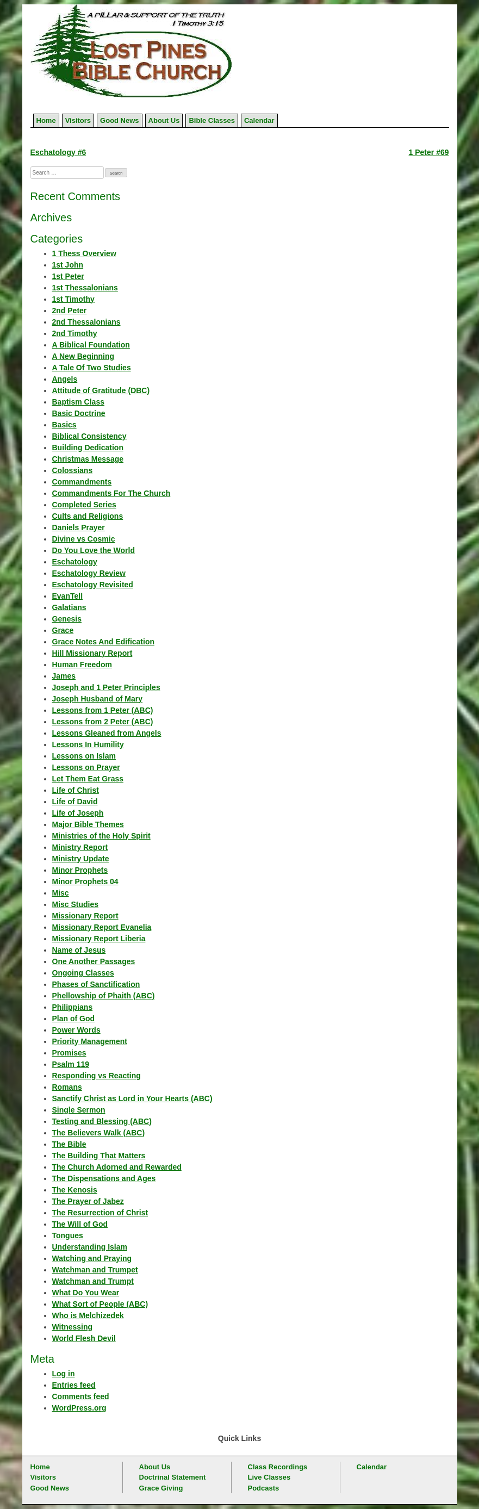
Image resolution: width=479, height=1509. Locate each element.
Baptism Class (78, 402)
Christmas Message (88, 459)
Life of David (75, 801)
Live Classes (269, 1477)
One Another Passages (93, 961)
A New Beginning (83, 356)
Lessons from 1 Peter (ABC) (102, 710)
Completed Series (84, 504)
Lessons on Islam (84, 756)
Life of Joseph (78, 813)
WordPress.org (79, 1408)
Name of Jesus (79, 950)
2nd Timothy (74, 333)
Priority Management (89, 1041)
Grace (63, 630)
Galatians (69, 607)
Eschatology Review (89, 573)
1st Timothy (73, 299)
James (64, 676)
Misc (60, 893)
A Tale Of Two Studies (91, 367)
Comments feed (80, 1396)
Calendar (259, 120)
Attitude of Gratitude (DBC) (101, 390)
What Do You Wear (86, 1292)
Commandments (82, 481)
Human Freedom (82, 664)
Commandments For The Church (111, 493)
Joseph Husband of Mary (97, 698)
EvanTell (67, 596)
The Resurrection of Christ (100, 1212)
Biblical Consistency (89, 436)
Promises (69, 1052)
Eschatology (74, 561)
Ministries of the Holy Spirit (101, 835)
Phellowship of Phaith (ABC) (103, 995)
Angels (65, 379)
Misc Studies (75, 904)
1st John (68, 264)
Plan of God (73, 1018)
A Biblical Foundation (91, 344)
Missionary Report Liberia (99, 938)
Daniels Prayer (78, 527)
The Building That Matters (99, 1155)
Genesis (67, 618)
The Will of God (80, 1224)
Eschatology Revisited (92, 584)
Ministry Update (80, 858)
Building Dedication (87, 447)
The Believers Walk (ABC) (98, 1132)
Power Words (76, 1030)
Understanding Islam (89, 1247)
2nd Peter (69, 310)
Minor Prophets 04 (85, 881)
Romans (67, 1087)
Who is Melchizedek (88, 1315)
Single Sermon (78, 1110)
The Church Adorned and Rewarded (117, 1167)
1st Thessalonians (85, 287)
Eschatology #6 (58, 152)
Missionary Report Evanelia (102, 927)
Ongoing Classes (83, 972)
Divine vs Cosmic (83, 539)
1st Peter (68, 276)
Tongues (67, 1235)
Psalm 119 (71, 1064)
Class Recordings (278, 1467)
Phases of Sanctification (96, 984)
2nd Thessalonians (86, 322)
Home (46, 120)
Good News (119, 120)
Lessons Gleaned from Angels (106, 733)
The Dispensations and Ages (104, 1178)
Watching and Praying (92, 1258)
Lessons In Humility (88, 744)
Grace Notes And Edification (103, 641)
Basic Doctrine (78, 413)
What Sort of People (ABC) (100, 1304)
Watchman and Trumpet (95, 1269)
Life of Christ (75, 790)
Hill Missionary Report (92, 653)
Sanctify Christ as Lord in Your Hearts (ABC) (132, 1098)
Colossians (72, 470)
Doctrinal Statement (172, 1477)
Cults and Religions (87, 516)
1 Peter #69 (429, 152)
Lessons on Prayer (86, 767)
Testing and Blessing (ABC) (102, 1121)
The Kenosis (74, 1189)
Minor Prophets (80, 870)
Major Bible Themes (88, 824)
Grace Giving (161, 1488)
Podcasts (263, 1488)
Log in (63, 1373)
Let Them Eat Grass (88, 778)
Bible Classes (212, 120)
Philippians (72, 1007)
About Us (164, 120)
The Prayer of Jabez (88, 1201)
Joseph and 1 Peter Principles (106, 687)
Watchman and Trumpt (93, 1281)
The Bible (69, 1144)
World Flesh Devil (84, 1338)
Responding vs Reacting (96, 1075)
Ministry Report (80, 847)
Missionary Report (85, 915)
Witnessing (72, 1326)
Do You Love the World (93, 550)
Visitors (78, 120)
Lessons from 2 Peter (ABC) (102, 721)
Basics (64, 424)
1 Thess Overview (84, 253)
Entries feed (74, 1385)
